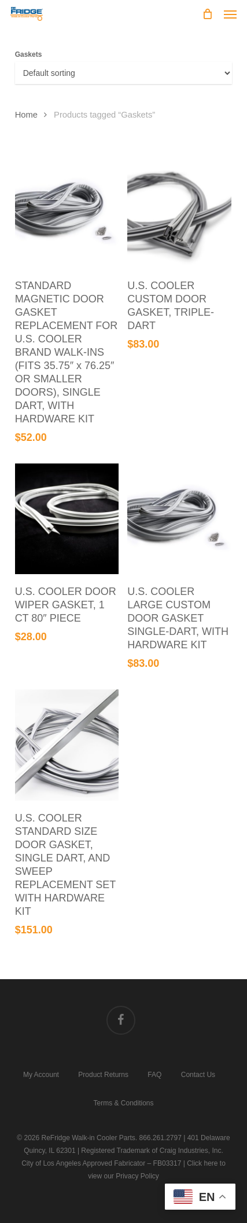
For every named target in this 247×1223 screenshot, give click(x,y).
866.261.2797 (160, 1138)
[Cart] (207, 14)
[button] (230, 14)
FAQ (154, 1074)
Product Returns (103, 1074)
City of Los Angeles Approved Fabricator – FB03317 (101, 1163)
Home (26, 114)
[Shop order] (124, 73)
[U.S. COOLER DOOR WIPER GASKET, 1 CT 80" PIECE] (67, 519)
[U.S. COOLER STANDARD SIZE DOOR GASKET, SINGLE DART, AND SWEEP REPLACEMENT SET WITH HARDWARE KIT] (67, 745)
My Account (41, 1074)
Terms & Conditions (123, 1102)
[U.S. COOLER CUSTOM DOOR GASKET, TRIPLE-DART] (179, 212)
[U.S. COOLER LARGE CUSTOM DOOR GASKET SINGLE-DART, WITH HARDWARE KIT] (179, 519)
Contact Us (198, 1074)
